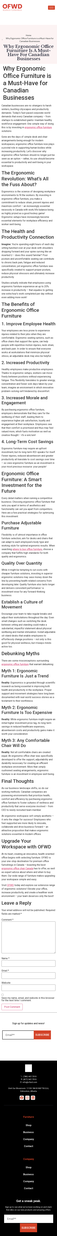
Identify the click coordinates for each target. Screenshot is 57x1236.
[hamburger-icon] (51, 8)
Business (28, 1132)
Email (5, 971)
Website (6, 983)
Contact (28, 1146)
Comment (7, 920)
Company (28, 1139)
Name (5, 958)
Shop (28, 1125)
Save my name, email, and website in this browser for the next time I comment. (28, 999)
